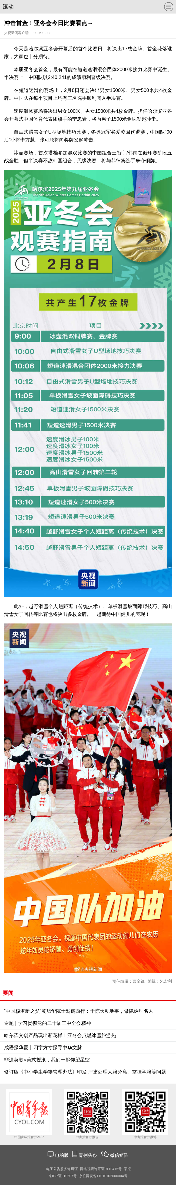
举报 (127, 1169)
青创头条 (88, 1155)
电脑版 (62, 1155)
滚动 (8, 7)
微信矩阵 (119, 1155)
